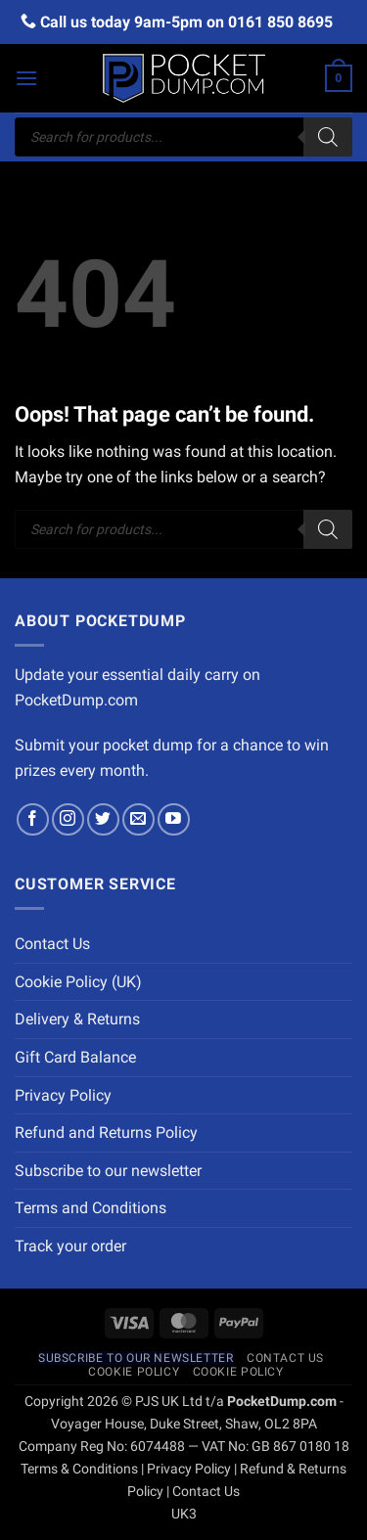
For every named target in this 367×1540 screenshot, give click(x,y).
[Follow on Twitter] (103, 819)
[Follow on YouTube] (174, 819)
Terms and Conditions (90, 1208)
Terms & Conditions (79, 1469)
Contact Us (52, 943)
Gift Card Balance (75, 1057)
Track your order (70, 1246)
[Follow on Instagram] (68, 819)
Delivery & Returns (77, 1019)
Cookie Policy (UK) (78, 982)
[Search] (327, 137)
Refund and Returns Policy (106, 1132)
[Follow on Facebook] (33, 819)
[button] (26, 78)
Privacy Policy (63, 1095)
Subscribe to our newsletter (108, 1170)
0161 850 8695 (280, 22)
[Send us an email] (138, 819)
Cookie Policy (133, 1372)
